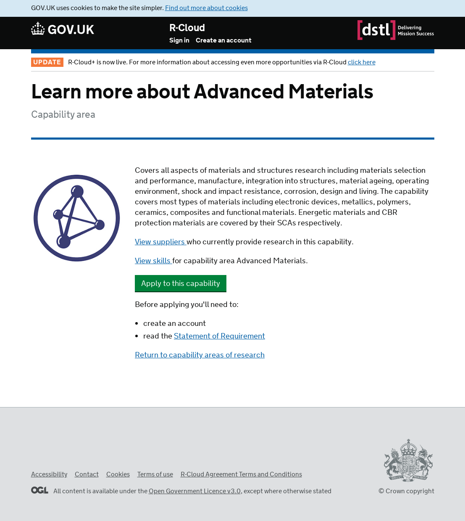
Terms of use (155, 474)
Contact (87, 474)
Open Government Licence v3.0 (195, 491)
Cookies (118, 474)
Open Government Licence (39, 490)
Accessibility (49, 474)
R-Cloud (187, 28)
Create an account (224, 40)
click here (362, 62)
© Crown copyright (406, 491)
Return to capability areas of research (200, 355)
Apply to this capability (180, 283)
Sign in (179, 40)
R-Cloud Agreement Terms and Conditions (241, 474)
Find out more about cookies (206, 8)
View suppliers (161, 242)
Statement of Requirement (219, 336)
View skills (153, 261)
